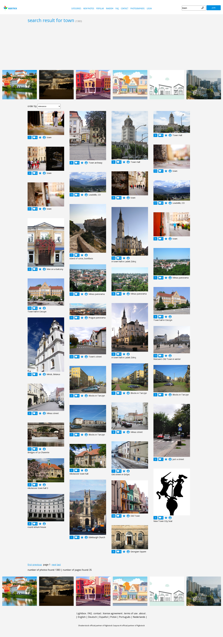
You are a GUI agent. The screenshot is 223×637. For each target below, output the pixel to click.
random (109, 8)
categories (76, 8)
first (30, 564)
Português (124, 617)
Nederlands (139, 617)
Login (149, 8)
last (59, 564)
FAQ (117, 8)
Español (103, 617)
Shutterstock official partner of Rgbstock (95, 625)
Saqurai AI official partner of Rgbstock (129, 625)
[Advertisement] (111, 46)
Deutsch (92, 617)
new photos (88, 8)
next (54, 564)
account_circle (44, 137)
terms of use (131, 613)
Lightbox (81, 613)
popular (100, 8)
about (142, 613)
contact (124, 8)
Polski (113, 617)
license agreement (112, 613)
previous (37, 564)
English (82, 617)
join (213, 8)
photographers (137, 8)
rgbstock (10, 8)
